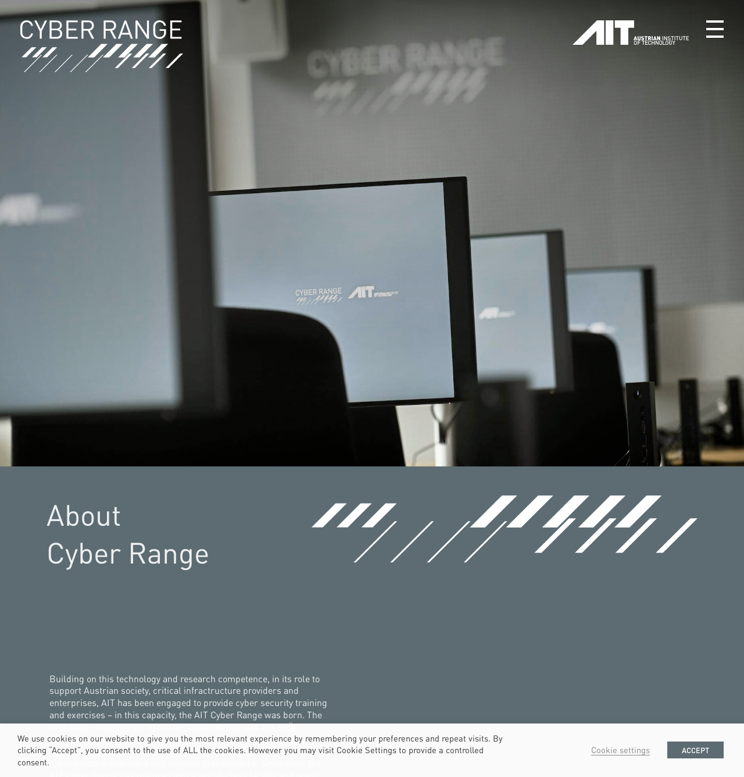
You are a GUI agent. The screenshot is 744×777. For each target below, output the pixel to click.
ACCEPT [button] (695, 750)
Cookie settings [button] (620, 749)
